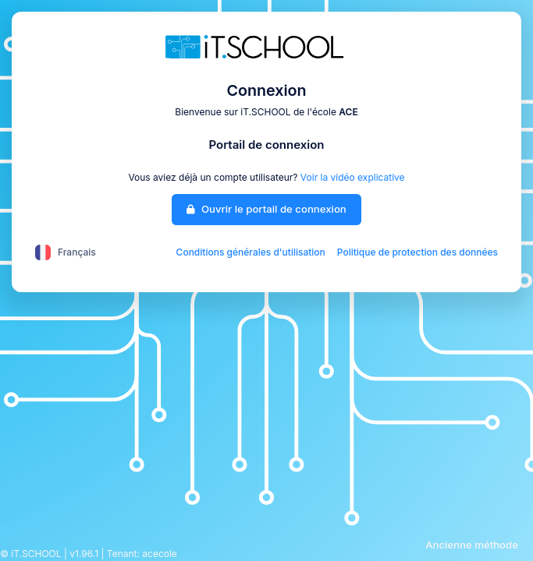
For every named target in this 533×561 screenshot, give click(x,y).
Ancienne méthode (471, 544)
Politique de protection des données (417, 252)
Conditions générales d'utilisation (250, 252)
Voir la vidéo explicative (352, 177)
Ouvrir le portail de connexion (266, 209)
